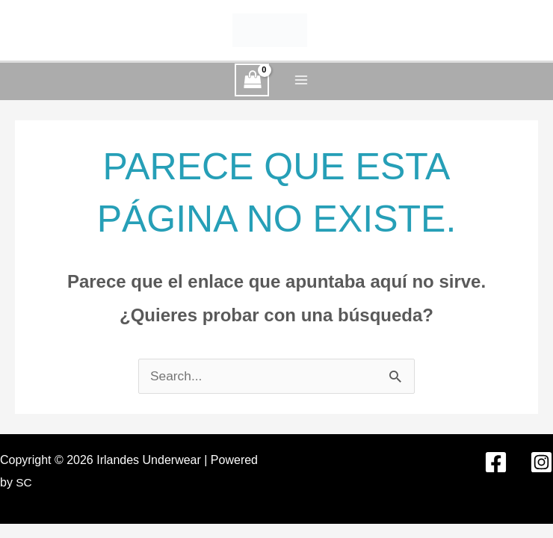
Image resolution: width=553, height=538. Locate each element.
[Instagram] (541, 462)
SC (24, 482)
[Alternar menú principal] (300, 80)
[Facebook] (495, 462)
